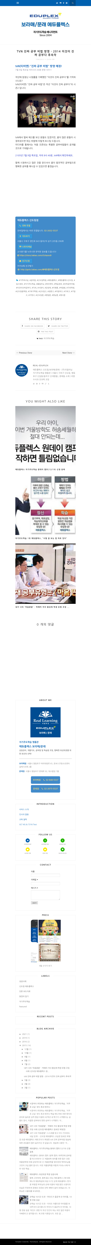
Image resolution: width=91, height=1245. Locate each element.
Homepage (27, 841)
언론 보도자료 (24, 991)
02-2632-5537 (51, 231)
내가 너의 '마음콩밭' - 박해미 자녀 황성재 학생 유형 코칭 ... (42, 607)
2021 (24, 1034)
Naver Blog (63, 850)
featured (23, 1006)
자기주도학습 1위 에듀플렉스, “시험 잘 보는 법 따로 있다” (41, 538)
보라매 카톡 (28, 850)
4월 (25, 1084)
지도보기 (24, 236)
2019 (24, 1038)
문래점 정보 (62, 841)
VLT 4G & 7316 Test (28, 824)
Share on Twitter (59, 326)
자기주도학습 (49, 338)
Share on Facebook (34, 326)
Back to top (69, 1242)
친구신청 (24, 261)
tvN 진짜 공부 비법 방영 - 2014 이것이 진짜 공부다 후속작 (47, 1076)
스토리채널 (25, 247)
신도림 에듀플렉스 (26, 986)
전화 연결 (24, 226)
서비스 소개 (24, 809)
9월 (25, 1057)
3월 (25, 1088)
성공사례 (22, 981)
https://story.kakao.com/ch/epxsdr (34, 255)
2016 (24, 1042)
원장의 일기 (24, 996)
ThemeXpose (33, 1241)
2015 (24, 1045)
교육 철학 (23, 819)
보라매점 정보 (45, 841)
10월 (26, 1053)
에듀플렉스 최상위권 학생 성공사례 (44, 1174)
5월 (25, 1080)
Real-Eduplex (40, 365)
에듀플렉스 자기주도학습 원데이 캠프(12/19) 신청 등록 (40, 469)
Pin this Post (47, 331)
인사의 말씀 (24, 814)
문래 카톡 (45, 850)
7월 (25, 1064)
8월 (25, 1060)
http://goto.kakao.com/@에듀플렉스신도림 (38, 269)
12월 (26, 1049)
